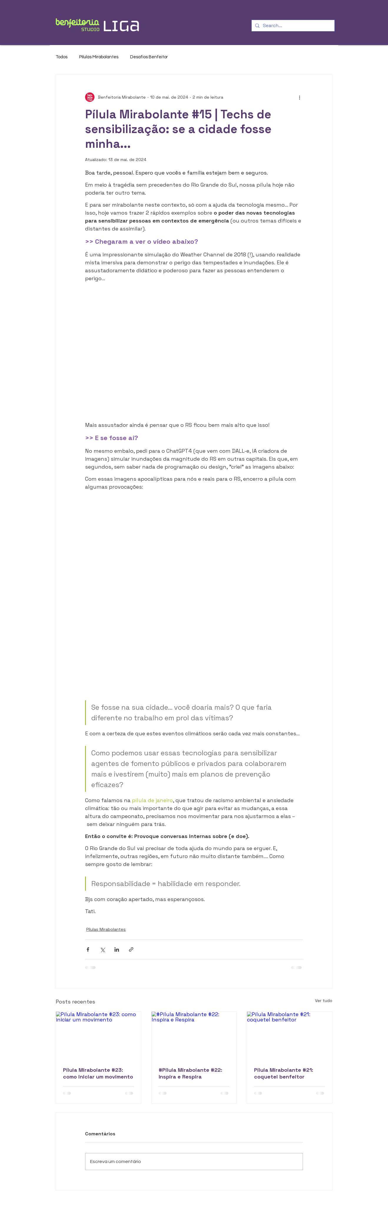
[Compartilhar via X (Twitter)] (102, 949)
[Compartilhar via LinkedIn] (117, 949)
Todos (61, 57)
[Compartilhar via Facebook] (88, 949)
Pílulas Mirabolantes (98, 57)
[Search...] (292, 25)
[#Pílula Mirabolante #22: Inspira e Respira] (194, 1035)
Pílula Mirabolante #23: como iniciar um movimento (98, 1073)
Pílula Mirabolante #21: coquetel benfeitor (283, 1073)
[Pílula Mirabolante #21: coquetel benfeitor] (289, 1035)
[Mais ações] (299, 97)
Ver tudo (323, 1000)
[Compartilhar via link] (131, 949)
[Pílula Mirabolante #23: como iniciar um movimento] (98, 1035)
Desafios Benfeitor (149, 57)
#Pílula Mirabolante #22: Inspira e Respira (190, 1073)
